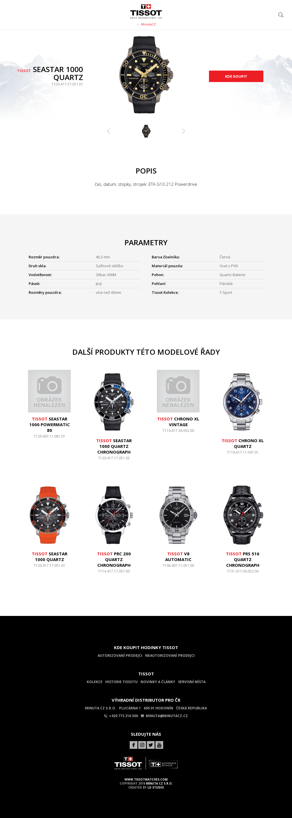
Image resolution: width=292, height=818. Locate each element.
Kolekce (94, 681)
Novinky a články (158, 681)
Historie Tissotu (121, 681)
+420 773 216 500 (121, 715)
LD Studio (155, 787)
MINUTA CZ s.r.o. (159, 783)
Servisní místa (192, 681)
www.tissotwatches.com (146, 779)
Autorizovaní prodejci (120, 655)
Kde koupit (236, 76)
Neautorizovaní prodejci (170, 655)
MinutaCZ (148, 24)
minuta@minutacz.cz (164, 715)
